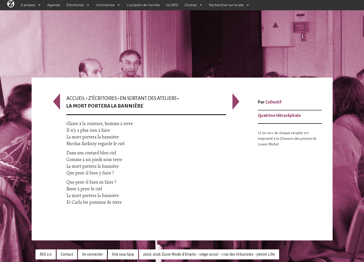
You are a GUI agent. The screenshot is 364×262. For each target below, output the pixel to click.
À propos (28, 5)
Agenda (53, 5)
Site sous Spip (123, 254)
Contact (67, 254)
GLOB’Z (172, 5)
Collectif (273, 102)
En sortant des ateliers (148, 98)
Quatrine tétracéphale (279, 115)
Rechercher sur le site (226, 5)
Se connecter (92, 254)
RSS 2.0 (46, 254)
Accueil (75, 98)
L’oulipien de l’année (143, 5)
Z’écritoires (75, 5)
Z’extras (190, 5)
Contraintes (105, 5)
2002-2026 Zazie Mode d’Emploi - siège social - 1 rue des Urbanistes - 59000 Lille (209, 254)
